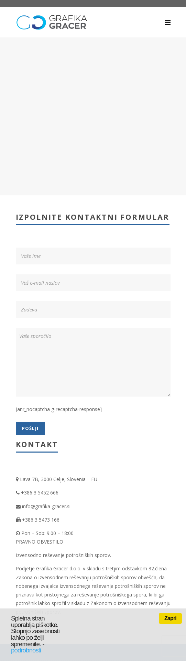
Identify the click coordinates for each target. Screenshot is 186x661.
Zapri (170, 618)
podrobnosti (26, 650)
